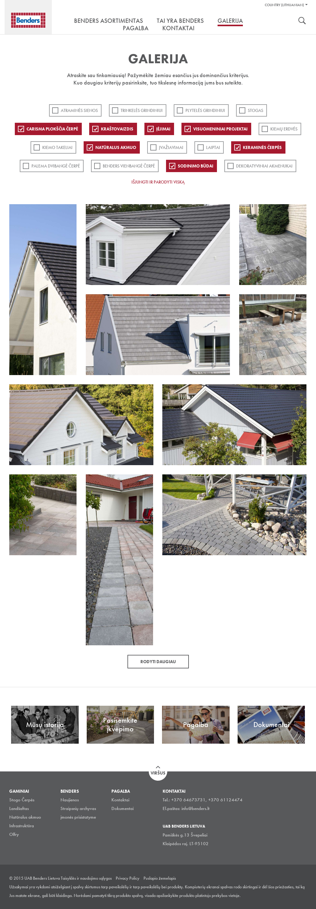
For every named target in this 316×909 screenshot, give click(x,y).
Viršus (158, 773)
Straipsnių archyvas (78, 808)
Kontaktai (120, 800)
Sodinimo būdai (195, 166)
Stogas (255, 110)
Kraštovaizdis (117, 129)
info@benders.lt (195, 808)
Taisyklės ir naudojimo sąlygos (86, 878)
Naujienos (69, 800)
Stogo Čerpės (21, 800)
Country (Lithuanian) (284, 4)
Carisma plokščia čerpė (52, 129)
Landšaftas (19, 808)
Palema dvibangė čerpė (55, 166)
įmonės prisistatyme (78, 817)
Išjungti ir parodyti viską (158, 182)
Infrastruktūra (21, 826)
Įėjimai (163, 129)
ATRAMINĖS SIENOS (79, 110)
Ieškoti (302, 21)
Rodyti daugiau (158, 661)
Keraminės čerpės (262, 147)
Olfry (14, 834)
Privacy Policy (127, 878)
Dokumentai (122, 808)
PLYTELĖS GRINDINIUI (205, 110)
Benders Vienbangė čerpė (129, 166)
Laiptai (213, 147)
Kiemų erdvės (283, 129)
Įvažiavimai (171, 147)
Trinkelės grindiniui (142, 110)
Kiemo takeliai (57, 147)
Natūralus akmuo (115, 147)
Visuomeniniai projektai (220, 129)
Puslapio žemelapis (159, 878)
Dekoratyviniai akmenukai (264, 166)
